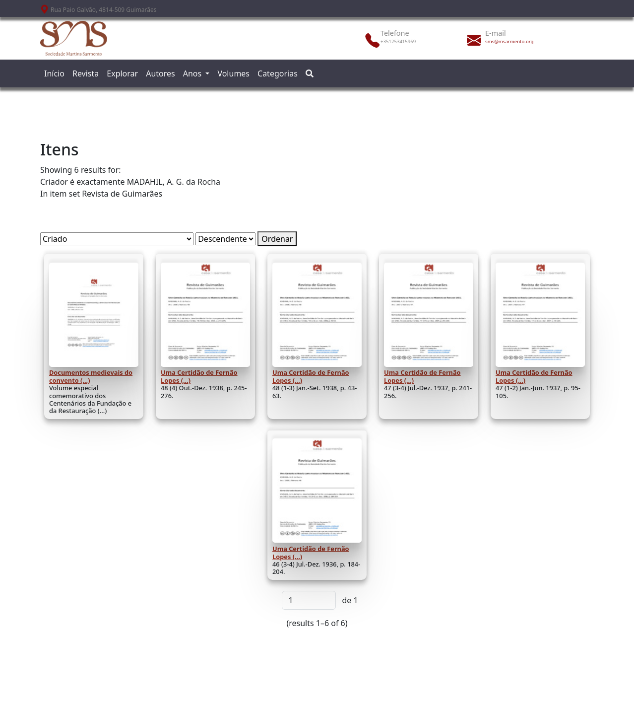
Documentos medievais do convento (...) (90, 376)
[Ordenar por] (116, 238)
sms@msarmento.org (509, 41)
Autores (160, 73)
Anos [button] (193, 73)
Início (54, 73)
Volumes (233, 73)
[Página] (309, 600)
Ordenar (277, 238)
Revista (85, 73)
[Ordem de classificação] (225, 238)
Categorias (277, 73)
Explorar (122, 73)
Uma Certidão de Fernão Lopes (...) (199, 376)
